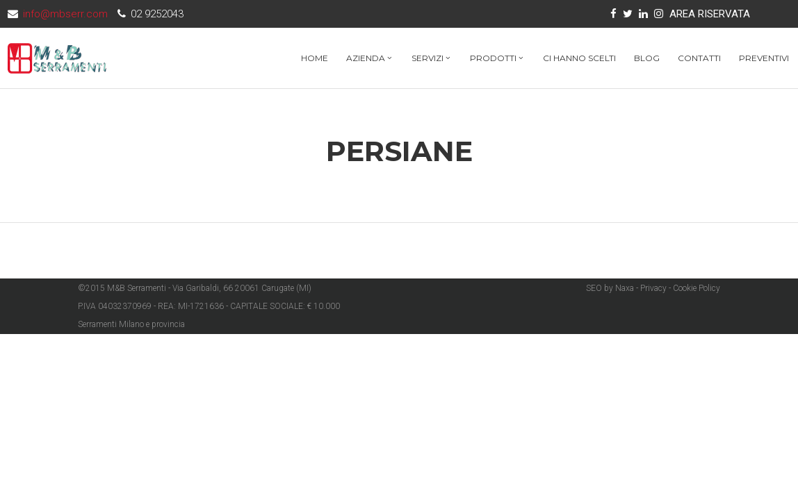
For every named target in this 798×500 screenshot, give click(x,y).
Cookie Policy (696, 288)
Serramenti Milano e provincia (131, 324)
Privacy (653, 288)
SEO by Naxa (610, 288)
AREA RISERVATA (709, 14)
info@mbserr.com (65, 14)
